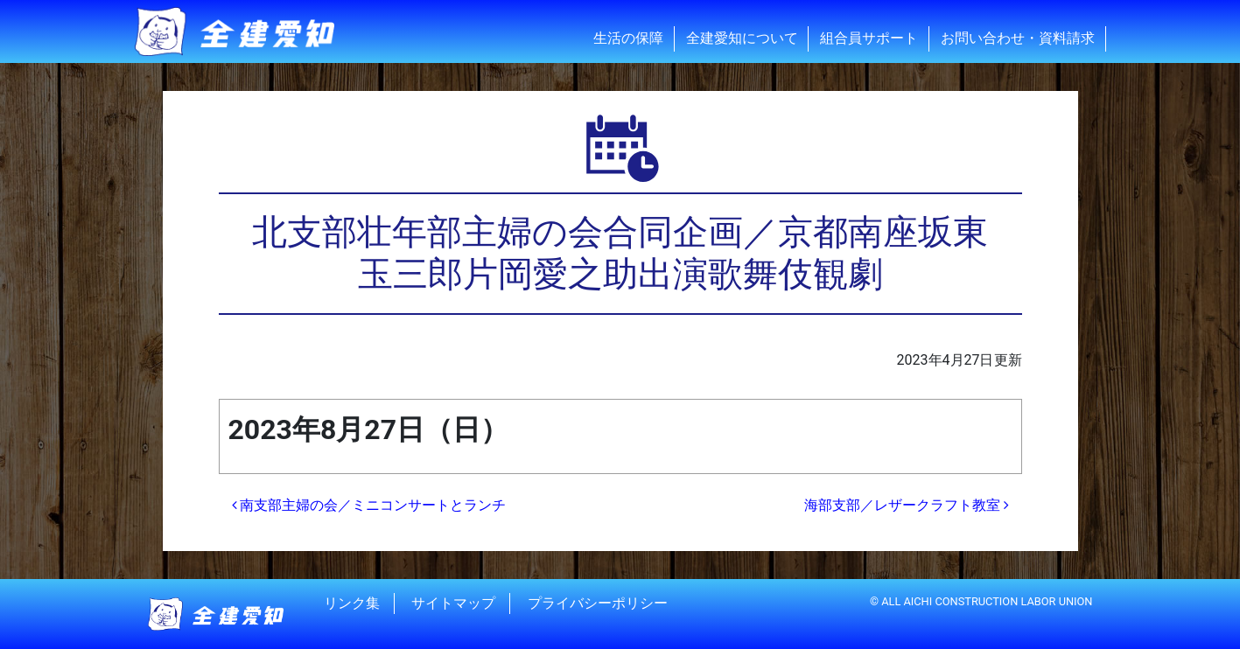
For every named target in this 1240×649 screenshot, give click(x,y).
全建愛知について (742, 38)
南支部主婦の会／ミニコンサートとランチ (369, 505)
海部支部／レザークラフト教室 (906, 505)
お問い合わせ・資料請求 (1018, 38)
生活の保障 (628, 38)
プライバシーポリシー (598, 603)
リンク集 (352, 603)
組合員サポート (869, 38)
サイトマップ (453, 603)
